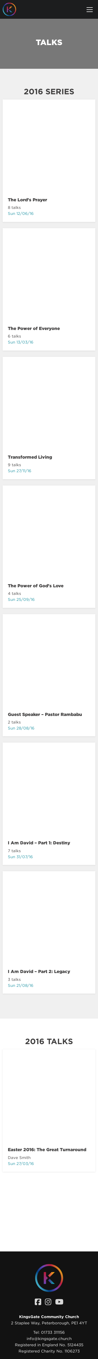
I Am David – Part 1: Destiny (39, 842)
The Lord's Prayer (27, 199)
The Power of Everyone (34, 328)
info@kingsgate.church (49, 1338)
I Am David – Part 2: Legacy (39, 971)
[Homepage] (13, 9)
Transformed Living (30, 457)
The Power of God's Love (36, 585)
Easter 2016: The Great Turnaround (47, 1149)
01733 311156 (53, 1332)
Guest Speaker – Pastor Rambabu (45, 714)
